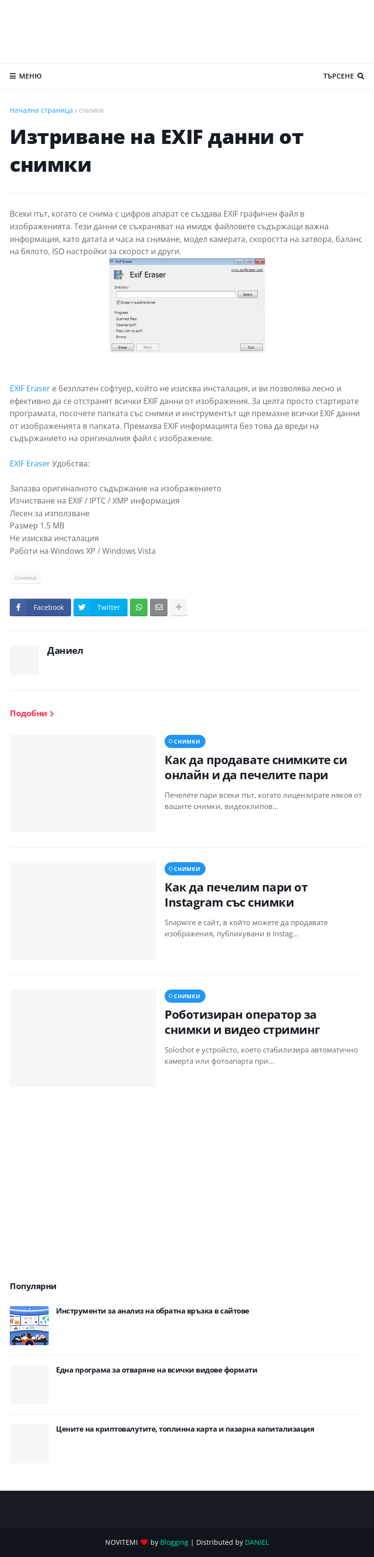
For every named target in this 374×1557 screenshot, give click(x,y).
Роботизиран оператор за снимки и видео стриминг (242, 1022)
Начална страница (41, 110)
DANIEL (257, 1542)
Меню (30, 76)
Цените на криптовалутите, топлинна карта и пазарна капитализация (185, 1429)
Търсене (338, 76)
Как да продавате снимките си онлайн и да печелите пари (256, 767)
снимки (91, 110)
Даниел (65, 650)
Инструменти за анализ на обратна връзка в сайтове (152, 1310)
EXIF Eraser (30, 388)
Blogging (174, 1542)
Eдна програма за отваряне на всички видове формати (156, 1370)
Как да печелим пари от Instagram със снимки (236, 894)
